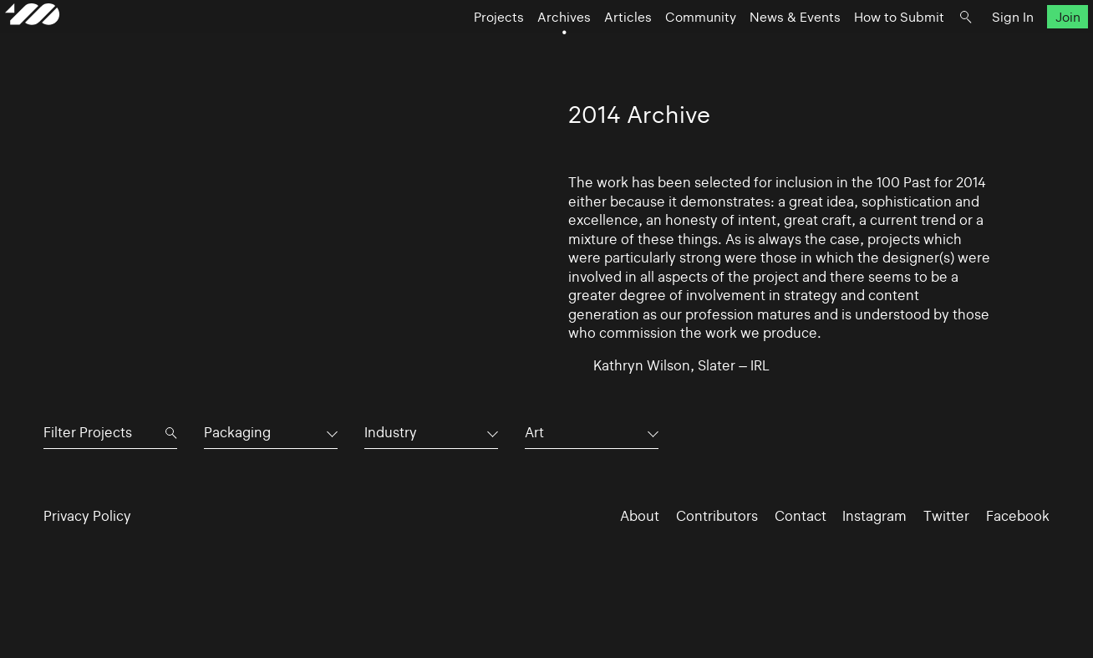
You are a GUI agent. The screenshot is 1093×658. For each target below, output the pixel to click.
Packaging (237, 432)
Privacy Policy (87, 516)
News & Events (756, 46)
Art (534, 432)
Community (662, 46)
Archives (525, 46)
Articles (589, 46)
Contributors (717, 516)
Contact (800, 516)
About (639, 516)
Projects (460, 46)
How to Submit (861, 46)
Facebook (1018, 516)
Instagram (874, 516)
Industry (390, 432)
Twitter (946, 516)
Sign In (974, 46)
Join (1028, 46)
